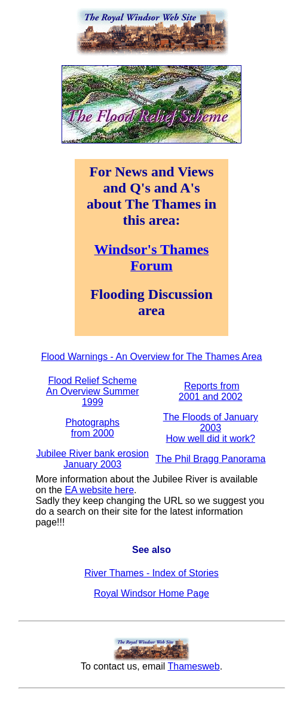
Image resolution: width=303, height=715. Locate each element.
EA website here (99, 490)
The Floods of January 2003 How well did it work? (210, 428)
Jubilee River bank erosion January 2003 (92, 458)
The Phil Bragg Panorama (210, 459)
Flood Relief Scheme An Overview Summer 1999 (92, 391)
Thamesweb (193, 666)
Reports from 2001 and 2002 (211, 391)
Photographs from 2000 (92, 427)
